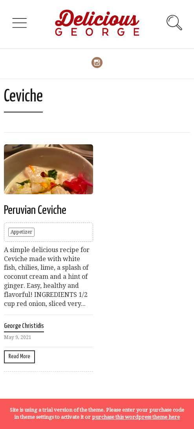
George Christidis (24, 326)
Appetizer (21, 232)
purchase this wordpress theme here (136, 417)
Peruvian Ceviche (35, 210)
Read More (19, 356)
